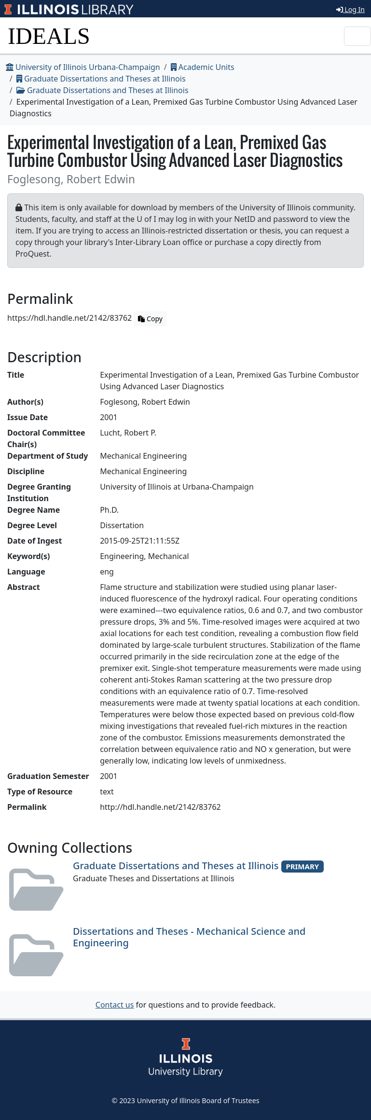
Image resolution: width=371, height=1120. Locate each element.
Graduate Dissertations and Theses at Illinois (101, 78)
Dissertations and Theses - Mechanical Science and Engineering (189, 937)
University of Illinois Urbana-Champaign (83, 67)
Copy (150, 318)
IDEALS (49, 36)
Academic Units (202, 67)
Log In (350, 9)
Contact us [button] (115, 1004)
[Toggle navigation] (357, 36)
